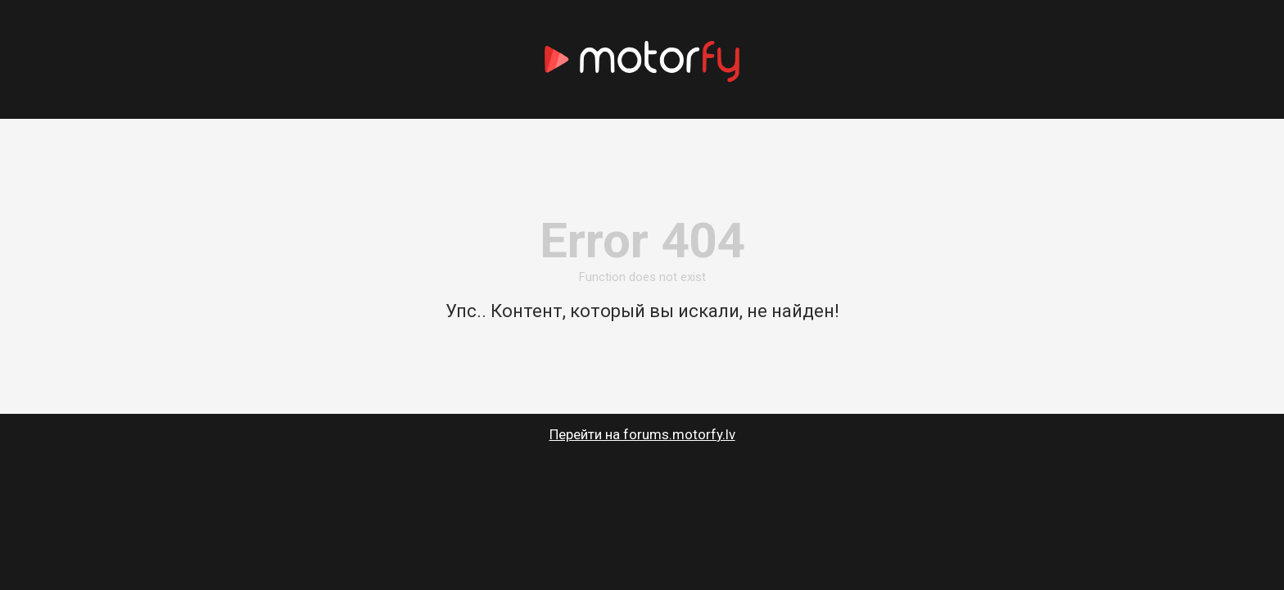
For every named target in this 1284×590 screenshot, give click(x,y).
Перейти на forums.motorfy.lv (642, 434)
